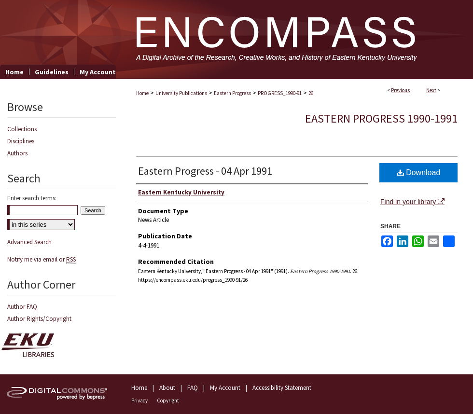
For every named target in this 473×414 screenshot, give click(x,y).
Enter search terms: (31, 198)
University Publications (181, 93)
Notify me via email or (41, 259)
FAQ (192, 388)
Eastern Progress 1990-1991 (381, 118)
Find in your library (412, 202)
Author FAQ (22, 307)
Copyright (168, 400)
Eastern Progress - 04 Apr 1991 (205, 171)
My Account (225, 388)
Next (431, 90)
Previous (400, 90)
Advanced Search (29, 242)
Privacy (139, 400)
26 (310, 93)
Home (142, 93)
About (167, 388)
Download (419, 172)
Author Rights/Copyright (39, 319)
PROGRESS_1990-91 (280, 93)
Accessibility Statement (281, 388)
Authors (17, 153)
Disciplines (20, 141)
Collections (22, 129)
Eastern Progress (232, 93)
